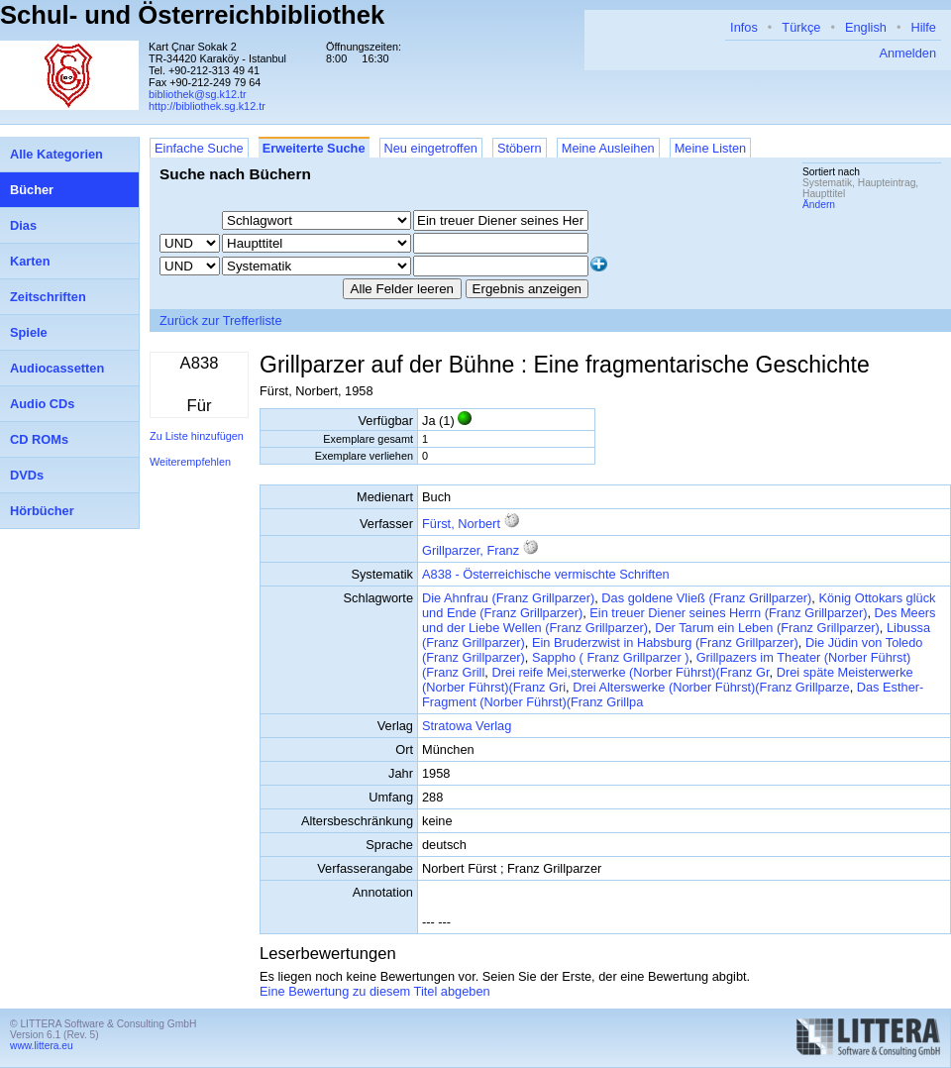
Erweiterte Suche (314, 148)
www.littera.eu (41, 1045)
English (866, 27)
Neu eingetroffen (430, 148)
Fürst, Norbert (461, 523)
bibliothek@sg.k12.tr (198, 94)
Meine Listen (711, 148)
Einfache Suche (199, 148)
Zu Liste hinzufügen (197, 436)
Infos (744, 27)
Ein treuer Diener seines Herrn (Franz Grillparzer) (728, 612)
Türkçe (801, 27)
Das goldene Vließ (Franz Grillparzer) (706, 597)
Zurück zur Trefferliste (220, 320)
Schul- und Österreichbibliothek (192, 15)
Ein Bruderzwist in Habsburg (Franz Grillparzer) (665, 642)
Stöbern (519, 148)
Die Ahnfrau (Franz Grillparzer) (508, 597)
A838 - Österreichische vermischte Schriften (546, 574)
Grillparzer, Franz (470, 550)
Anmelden (907, 53)
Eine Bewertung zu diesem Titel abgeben (375, 991)
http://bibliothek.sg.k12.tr (207, 106)
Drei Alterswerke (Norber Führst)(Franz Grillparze (711, 687)
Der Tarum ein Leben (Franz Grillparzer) (767, 627)
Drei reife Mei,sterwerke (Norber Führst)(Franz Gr (630, 672)
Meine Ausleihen (608, 148)
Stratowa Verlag (466, 725)
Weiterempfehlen (190, 462)
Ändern (818, 204)
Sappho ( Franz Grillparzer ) (610, 657)
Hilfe (923, 27)
